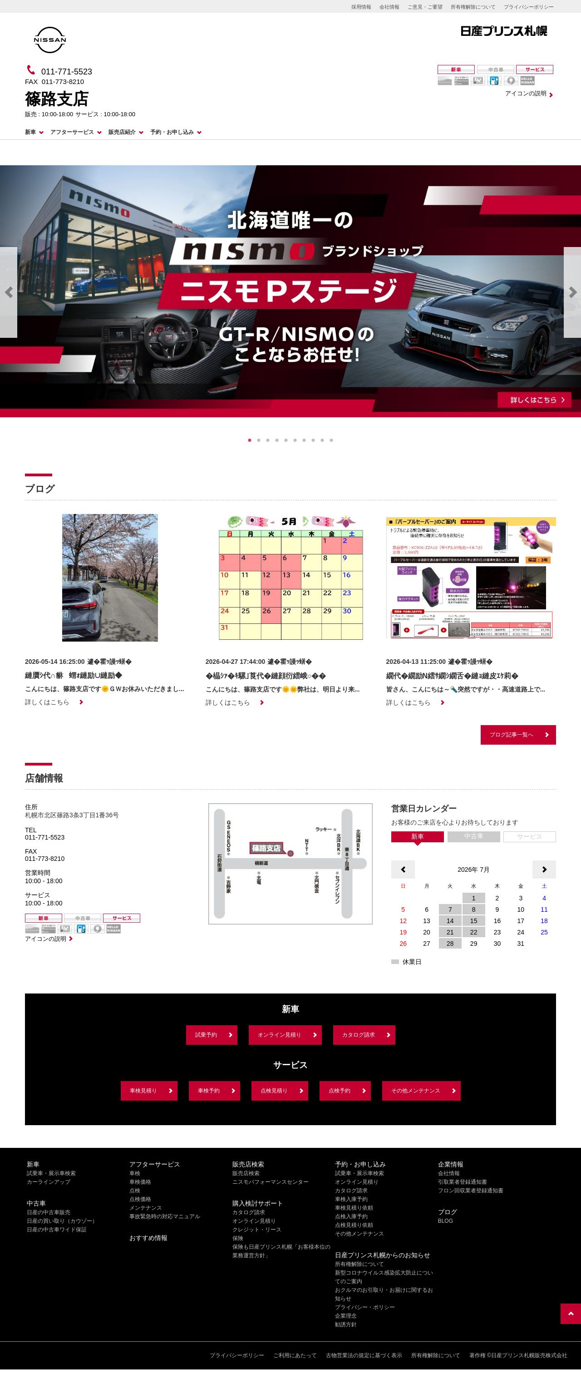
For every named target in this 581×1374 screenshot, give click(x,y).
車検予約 (209, 1090)
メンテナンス (145, 1208)
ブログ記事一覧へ (511, 734)
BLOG (445, 1221)
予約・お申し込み (172, 132)
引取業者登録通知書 (462, 1182)
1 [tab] (249, 440)
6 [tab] (295, 440)
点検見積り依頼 (354, 1225)
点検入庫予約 (351, 1216)
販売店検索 (246, 1173)
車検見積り (143, 1090)
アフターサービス (72, 132)
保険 (237, 1238)
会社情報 (389, 7)
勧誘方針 (346, 1324)
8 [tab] (313, 440)
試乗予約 (206, 1035)
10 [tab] (331, 440)
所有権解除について (473, 7)
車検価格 (140, 1182)
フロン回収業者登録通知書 (470, 1190)
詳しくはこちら (47, 702)
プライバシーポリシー (529, 7)
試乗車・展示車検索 (51, 1173)
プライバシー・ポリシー (365, 1307)
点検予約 (339, 1090)
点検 (134, 1190)
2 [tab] (258, 440)
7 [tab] (304, 440)
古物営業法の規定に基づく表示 (364, 1355)
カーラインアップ (48, 1182)
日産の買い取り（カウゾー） (62, 1221)
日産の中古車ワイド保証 (57, 1229)
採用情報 (361, 7)
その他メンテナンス (415, 1090)
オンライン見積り (279, 1035)
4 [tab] (276, 440)
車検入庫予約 (351, 1199)
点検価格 (140, 1199)
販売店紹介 (122, 132)
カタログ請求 (358, 1035)
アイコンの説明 (526, 93)
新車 (30, 132)
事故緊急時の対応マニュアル (164, 1216)
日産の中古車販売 (48, 1212)
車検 (134, 1173)
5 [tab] (285, 440)
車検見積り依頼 (354, 1208)
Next (572, 292)
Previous (8, 292)
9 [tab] (322, 440)
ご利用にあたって (295, 1355)
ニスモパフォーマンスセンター (270, 1182)
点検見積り (274, 1090)
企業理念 (346, 1316)
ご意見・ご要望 (425, 7)
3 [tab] (267, 440)
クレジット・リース (256, 1229)
